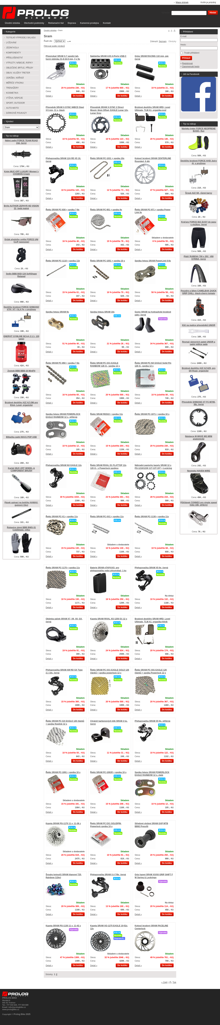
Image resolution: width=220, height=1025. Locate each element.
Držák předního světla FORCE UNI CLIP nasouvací (21, 240)
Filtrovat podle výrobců (54, 46)
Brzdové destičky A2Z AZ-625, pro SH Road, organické (198, 369)
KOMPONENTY (13, 52)
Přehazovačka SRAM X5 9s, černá (151, 567)
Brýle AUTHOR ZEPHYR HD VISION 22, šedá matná (21, 207)
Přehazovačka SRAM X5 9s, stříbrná (152, 721)
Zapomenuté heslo (190, 66)
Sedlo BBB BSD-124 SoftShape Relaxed (21, 275)
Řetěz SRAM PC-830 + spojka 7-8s (62, 209)
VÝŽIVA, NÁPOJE (14, 98)
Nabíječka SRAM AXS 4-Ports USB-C (108, 56)
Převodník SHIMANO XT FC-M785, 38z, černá (198, 403)
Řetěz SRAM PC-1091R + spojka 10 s (108, 772)
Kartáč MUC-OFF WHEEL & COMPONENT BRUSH (21, 469)
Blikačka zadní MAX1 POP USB (21, 437)
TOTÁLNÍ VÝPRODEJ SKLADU (21, 37)
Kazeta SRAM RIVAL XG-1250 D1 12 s (108, 619)
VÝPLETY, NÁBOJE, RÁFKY (19, 63)
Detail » (49, 96)
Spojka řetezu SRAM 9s (57, 312)
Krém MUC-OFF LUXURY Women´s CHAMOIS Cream (21, 172)
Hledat (213, 12)
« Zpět (164, 982)
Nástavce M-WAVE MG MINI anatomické (198, 437)
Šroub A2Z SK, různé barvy (198, 193)
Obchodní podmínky (34, 23)
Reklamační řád (56, 23)
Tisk (174, 982)
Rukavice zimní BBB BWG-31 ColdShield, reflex (21, 528)
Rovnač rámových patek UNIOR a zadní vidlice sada (198, 343)
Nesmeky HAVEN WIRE (198, 471)
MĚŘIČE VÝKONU (15, 83)
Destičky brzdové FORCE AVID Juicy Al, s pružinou (199, 162)
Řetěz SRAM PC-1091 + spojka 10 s (63, 772)
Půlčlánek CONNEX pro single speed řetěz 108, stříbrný (198, 503)
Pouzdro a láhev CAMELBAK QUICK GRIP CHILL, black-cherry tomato (199, 292)
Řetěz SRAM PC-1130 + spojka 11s (152, 516)
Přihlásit (186, 58)
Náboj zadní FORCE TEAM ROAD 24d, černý (21, 141)
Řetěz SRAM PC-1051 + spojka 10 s (107, 261)
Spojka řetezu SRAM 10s (102, 312)
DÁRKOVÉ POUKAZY (16, 113)
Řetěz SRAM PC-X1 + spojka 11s (62, 516)
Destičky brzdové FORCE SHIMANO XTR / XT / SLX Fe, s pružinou (21, 308)
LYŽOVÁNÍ (11, 42)
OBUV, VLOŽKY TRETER (18, 73)
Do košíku (78, 96)
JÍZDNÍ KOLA (12, 47)
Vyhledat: (165, 12)
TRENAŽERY (12, 88)
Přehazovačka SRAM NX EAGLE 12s (64, 465)
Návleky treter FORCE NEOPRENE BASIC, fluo (198, 129)
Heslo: (183, 44)
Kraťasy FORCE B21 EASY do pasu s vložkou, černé (198, 223)
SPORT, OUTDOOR (15, 103)
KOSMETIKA (12, 93)
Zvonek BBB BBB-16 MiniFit (21, 371)
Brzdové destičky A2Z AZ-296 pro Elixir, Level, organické (21, 403)
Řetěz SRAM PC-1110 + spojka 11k (63, 261)
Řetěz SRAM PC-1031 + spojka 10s (107, 158)
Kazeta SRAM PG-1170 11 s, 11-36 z (63, 823)
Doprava (72, 23)
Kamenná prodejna (89, 23)
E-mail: (183, 36)
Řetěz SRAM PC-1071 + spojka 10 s (152, 414)
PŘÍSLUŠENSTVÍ (14, 57)
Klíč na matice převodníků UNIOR (198, 325)
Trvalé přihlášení (191, 53)
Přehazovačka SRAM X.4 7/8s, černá (108, 874)
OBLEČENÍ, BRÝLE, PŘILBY (19, 68)
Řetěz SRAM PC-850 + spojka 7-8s (62, 363)
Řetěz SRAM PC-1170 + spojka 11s (63, 567)
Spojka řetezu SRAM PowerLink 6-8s (153, 261)
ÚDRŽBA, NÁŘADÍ (15, 78)
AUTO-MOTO (12, 108)
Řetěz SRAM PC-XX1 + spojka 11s (107, 516)
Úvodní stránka (12, 23)
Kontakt (107, 23)
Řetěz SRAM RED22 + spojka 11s (106, 414)
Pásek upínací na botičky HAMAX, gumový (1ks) (21, 503)
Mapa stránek (182, 2)
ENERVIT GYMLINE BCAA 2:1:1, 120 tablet (21, 337)
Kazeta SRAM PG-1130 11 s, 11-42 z (63, 925)
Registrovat (187, 63)
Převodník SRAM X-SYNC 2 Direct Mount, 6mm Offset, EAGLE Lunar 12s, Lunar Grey (109, 110)
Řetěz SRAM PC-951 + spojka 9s (106, 209)
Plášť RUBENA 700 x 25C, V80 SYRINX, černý (198, 257)
